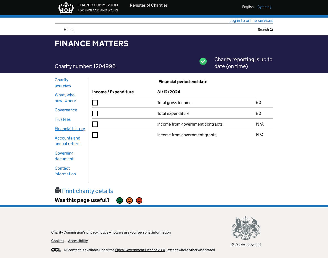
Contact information (65, 171)
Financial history (70, 128)
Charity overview (63, 82)
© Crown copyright (246, 244)
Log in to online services (251, 20)
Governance (66, 110)
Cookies (57, 241)
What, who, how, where (65, 97)
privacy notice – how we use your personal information (128, 232)
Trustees (63, 119)
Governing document (64, 155)
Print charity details (84, 191)
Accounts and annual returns (68, 140)
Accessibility (78, 241)
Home (68, 29)
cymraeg (264, 7)
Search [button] (265, 29)
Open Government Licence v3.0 (140, 250)
